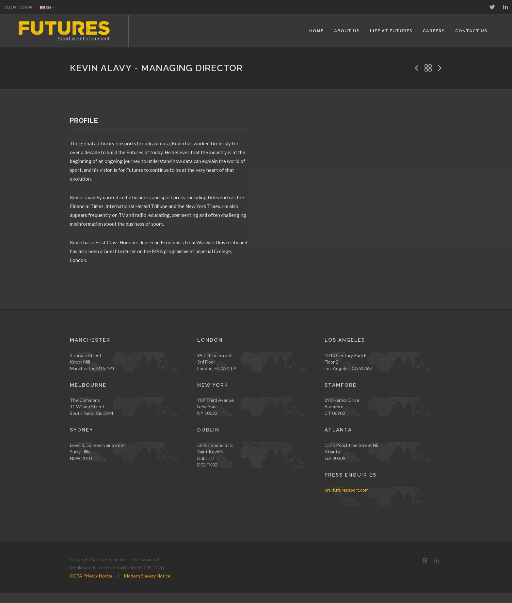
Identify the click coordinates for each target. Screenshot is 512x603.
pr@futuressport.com (347, 490)
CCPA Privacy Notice (91, 576)
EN (47, 7)
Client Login (18, 7)
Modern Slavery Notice (147, 576)
